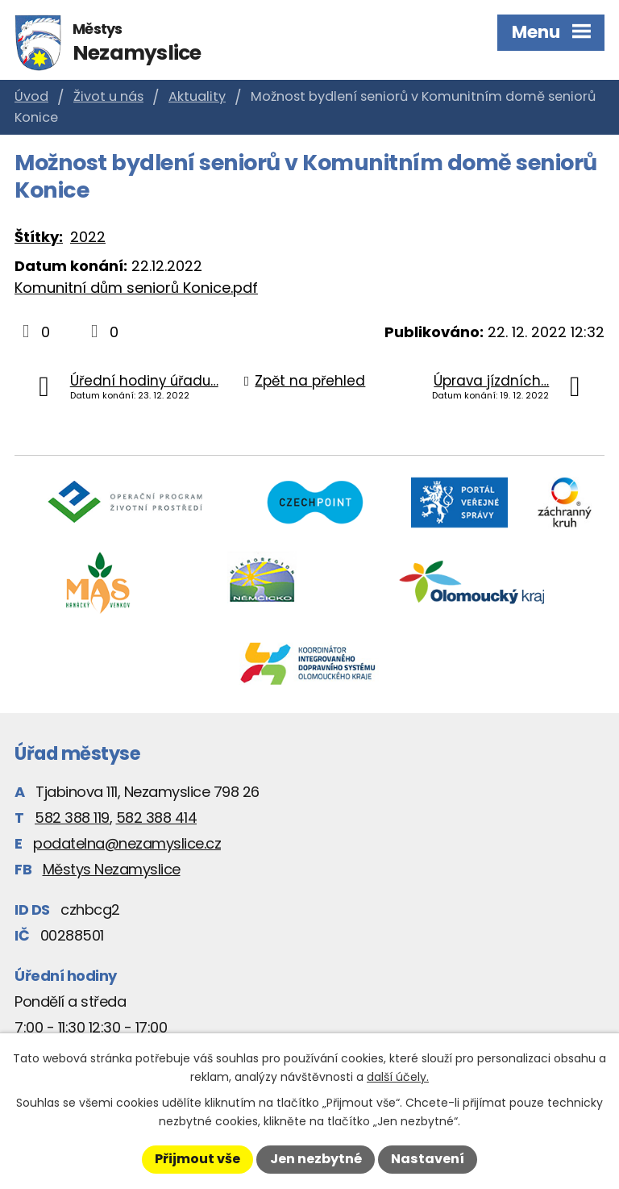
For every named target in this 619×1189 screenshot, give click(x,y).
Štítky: (39, 237)
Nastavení (427, 1158)
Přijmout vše (197, 1158)
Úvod (31, 96)
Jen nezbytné (316, 1158)
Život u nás (108, 96)
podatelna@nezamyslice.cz (127, 843)
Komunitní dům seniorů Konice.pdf (136, 287)
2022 (88, 237)
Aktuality (197, 96)
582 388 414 (156, 817)
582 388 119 (72, 817)
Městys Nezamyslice (112, 869)
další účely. (398, 1077)
